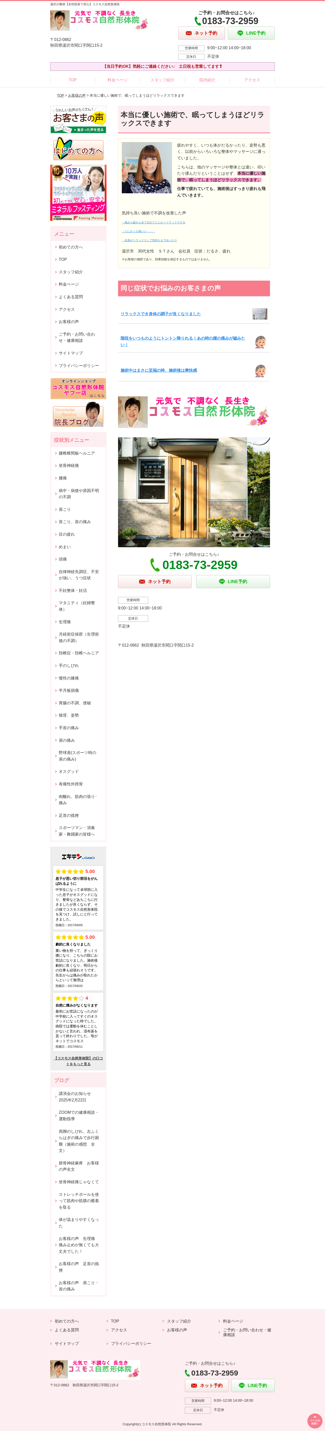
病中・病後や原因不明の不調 (79, 493)
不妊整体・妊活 (73, 590)
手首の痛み (69, 728)
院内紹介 (207, 80)
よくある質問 (71, 297)
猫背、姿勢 (69, 715)
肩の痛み (67, 740)
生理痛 (65, 622)
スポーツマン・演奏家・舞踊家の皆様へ (77, 831)
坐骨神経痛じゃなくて (79, 1182)
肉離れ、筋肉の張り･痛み (78, 799)
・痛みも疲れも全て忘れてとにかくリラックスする (153, 222)
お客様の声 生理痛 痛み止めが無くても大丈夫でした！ (79, 1245)
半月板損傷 (69, 690)
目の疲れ (67, 534)
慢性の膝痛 (69, 678)
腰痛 (63, 478)
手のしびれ (69, 665)
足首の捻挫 (69, 815)
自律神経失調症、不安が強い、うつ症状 (79, 575)
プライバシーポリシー (79, 365)
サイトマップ (71, 353)
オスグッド (69, 771)
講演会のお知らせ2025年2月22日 (75, 1096)
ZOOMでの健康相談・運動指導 (79, 1115)
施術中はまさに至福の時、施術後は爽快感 (159, 370)
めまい (65, 547)
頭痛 (63, 559)
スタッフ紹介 (162, 80)
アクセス (252, 80)
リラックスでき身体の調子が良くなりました (161, 314)
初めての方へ (71, 247)
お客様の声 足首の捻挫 (79, 1267)
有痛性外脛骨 (71, 784)
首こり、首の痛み (75, 522)
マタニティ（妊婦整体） (77, 606)
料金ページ (117, 80)
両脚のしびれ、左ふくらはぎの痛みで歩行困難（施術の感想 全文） (79, 1141)
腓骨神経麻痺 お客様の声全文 (79, 1166)
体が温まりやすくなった (79, 1222)
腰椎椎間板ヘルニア (77, 453)
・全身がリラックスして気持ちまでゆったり (149, 240)
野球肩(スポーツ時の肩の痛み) (77, 756)
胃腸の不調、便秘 (75, 703)
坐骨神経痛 (69, 465)
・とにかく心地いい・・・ (138, 231)
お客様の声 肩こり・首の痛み (79, 1286)
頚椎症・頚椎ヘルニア (79, 653)
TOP (73, 80)
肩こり (65, 509)
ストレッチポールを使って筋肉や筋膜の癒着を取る (79, 1200)
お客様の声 (77, 95)
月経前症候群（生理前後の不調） (79, 637)
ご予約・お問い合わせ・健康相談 (77, 337)
